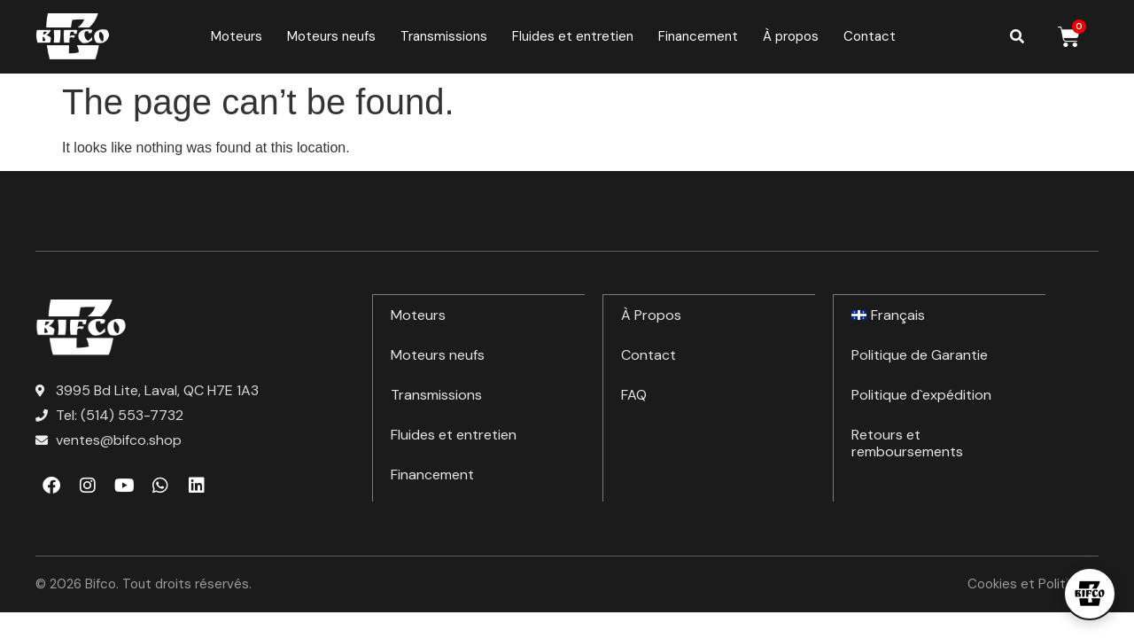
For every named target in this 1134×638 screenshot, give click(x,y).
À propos (791, 36)
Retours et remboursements (907, 442)
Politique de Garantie (919, 354)
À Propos (651, 314)
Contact (869, 36)
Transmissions (443, 36)
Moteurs (236, 36)
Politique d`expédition (921, 394)
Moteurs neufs (331, 36)
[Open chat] (1089, 593)
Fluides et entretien (572, 36)
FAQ (634, 394)
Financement (698, 36)
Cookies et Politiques (1033, 584)
